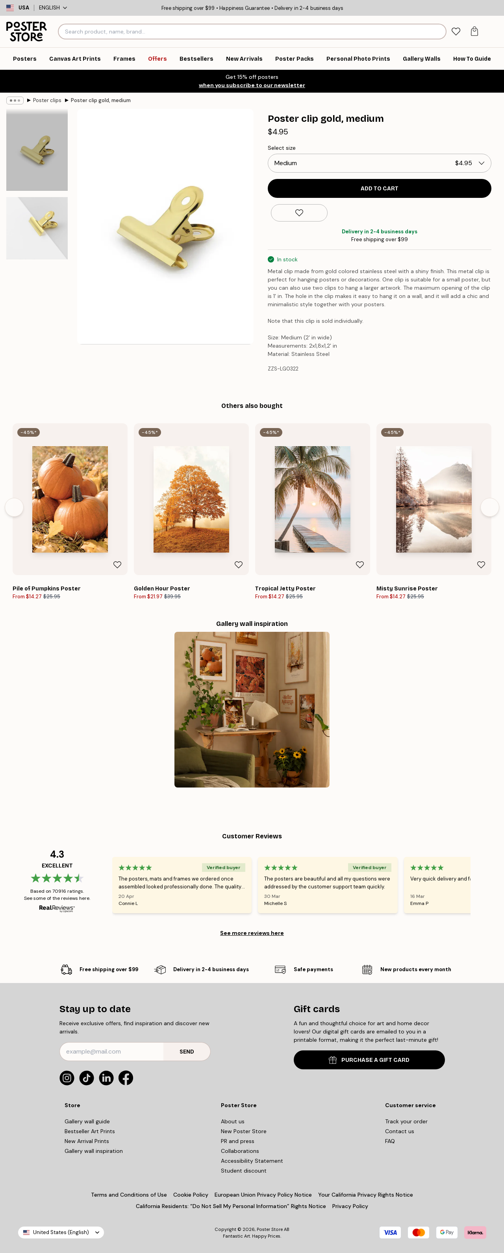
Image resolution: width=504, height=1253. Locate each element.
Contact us (399, 1131)
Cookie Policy (190, 1194)
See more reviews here (252, 932)
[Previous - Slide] (14, 507)
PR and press (237, 1141)
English (53, 7)
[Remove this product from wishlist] (299, 213)
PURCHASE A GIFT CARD (369, 1060)
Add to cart (379, 188)
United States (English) (61, 1232)
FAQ (390, 1141)
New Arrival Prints (87, 1141)
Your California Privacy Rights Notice (365, 1194)
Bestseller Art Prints (90, 1131)
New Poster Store (244, 1131)
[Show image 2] (37, 228)
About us (233, 1121)
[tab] (456, 31)
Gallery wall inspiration (94, 1150)
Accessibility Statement (252, 1160)
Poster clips (47, 100)
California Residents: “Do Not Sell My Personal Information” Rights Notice (231, 1206)
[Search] (439, 31)
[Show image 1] (37, 150)
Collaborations (240, 1150)
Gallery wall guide (87, 1121)
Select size (282, 147)
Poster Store (270, 1229)
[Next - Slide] (489, 507)
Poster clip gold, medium (101, 100)
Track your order (406, 1121)
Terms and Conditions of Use (129, 1194)
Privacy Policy (350, 1206)
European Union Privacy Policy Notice (263, 1194)
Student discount (244, 1170)
